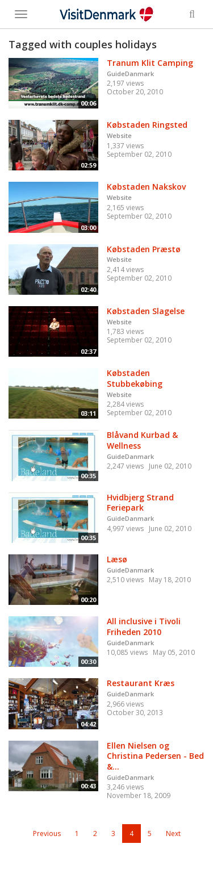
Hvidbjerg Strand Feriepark (140, 502)
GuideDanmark (130, 73)
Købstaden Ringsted (147, 124)
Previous (47, 833)
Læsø (117, 559)
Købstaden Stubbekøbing (134, 378)
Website (119, 135)
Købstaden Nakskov (146, 186)
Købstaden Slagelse (146, 311)
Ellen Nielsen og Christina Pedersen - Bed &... (155, 756)
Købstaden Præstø (144, 249)
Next (173, 833)
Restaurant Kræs (140, 683)
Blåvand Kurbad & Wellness (142, 440)
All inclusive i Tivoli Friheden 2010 (144, 626)
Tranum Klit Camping (150, 62)
